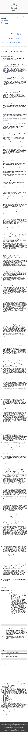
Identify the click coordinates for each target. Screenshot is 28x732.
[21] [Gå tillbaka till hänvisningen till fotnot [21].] (1, 708)
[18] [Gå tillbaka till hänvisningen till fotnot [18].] (1, 702)
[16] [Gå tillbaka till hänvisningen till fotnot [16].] (1, 700)
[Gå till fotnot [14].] (19, 167)
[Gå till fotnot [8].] (14, 97)
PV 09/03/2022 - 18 (17, 33)
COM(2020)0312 (5, 116)
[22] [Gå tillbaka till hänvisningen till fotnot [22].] (1, 710)
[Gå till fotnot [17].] (12, 175)
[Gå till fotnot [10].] (14, 103)
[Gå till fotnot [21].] (9, 189)
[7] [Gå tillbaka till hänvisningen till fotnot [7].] (1, 678)
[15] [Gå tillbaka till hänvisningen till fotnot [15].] (1, 699)
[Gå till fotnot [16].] (14, 172)
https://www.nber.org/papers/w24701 (14, 709)
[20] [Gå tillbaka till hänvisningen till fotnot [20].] (1, 704)
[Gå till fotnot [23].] (9, 236)
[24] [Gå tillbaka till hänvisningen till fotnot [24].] (1, 713)
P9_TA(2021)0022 (10, 701)
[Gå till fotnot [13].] (20, 164)
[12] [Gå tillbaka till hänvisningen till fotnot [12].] (1, 696)
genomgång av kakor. (22, 730)
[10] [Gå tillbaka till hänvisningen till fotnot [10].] (1, 688)
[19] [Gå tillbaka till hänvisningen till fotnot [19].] (1, 703)
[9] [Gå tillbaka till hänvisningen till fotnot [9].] (1, 687)
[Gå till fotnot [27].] (9, 280)
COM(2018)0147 (23, 681)
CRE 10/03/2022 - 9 (17, 36)
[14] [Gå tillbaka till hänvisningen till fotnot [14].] (1, 698)
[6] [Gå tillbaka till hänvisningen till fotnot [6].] (1, 677)
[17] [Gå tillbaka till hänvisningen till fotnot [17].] (1, 701)
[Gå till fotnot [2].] (9, 70)
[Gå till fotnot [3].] (6, 72)
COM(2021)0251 (15, 92)
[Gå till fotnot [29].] (22, 388)
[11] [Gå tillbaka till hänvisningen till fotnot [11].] (1, 695)
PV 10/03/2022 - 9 (17, 35)
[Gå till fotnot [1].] (19, 66)
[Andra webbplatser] (23, 1)
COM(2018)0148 (23, 683)
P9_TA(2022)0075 (17, 38)
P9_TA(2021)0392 (10, 702)
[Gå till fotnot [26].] (17, 275)
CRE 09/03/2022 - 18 (18, 34)
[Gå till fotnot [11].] (12, 110)
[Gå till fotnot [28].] (4, 336)
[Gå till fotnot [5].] (13, 79)
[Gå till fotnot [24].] (22, 247)
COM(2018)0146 (23, 679)
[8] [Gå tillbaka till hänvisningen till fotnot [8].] (1, 686)
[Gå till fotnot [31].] (13, 453)
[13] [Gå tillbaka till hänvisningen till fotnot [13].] (1, 697)
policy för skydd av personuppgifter (7, 730)
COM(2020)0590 (5, 120)
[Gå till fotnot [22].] (22, 196)
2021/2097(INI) (6, 20)
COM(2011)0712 (17, 112)
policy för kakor (15, 730)
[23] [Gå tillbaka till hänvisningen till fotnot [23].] (1, 712)
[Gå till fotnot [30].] (19, 446)
